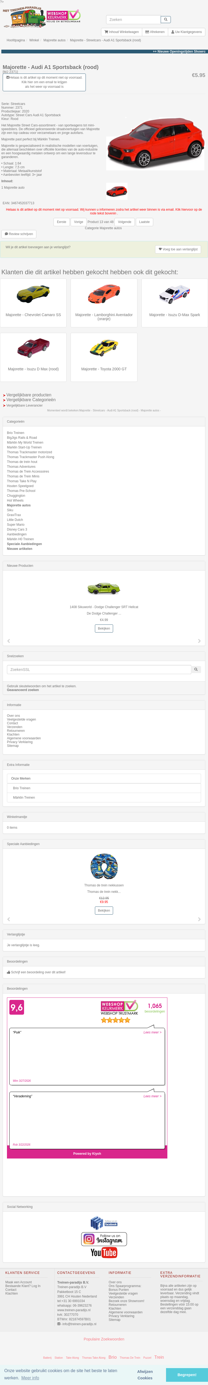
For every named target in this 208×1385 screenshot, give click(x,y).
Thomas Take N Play (22, 481)
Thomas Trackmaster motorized (29, 452)
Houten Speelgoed (20, 486)
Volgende (124, 222)
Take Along (72, 1357)
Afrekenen (154, 32)
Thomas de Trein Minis (23, 476)
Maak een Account (18, 1282)
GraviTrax (14, 515)
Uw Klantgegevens (186, 32)
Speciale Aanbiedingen (24, 544)
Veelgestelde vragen (21, 719)
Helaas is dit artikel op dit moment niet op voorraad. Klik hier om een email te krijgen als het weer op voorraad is (44, 82)
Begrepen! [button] (187, 1375)
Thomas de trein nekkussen (104, 885)
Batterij (47, 1357)
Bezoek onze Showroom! (126, 1301)
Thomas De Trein (130, 1357)
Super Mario (15, 525)
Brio (113, 1357)
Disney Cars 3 (17, 529)
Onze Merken (20, 778)
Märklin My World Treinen (25, 442)
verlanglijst (178, 249)
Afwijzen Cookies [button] (145, 1374)
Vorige (78, 222)
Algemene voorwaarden (24, 738)
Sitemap (13, 746)
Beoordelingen (17, 961)
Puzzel (147, 1357)
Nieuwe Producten (20, 566)
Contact (12, 723)
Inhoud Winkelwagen (122, 32)
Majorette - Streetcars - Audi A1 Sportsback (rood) (105, 40)
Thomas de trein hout (22, 462)
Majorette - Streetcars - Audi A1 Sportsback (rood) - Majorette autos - (120, 410)
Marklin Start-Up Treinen (24, 447)
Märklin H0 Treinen (20, 539)
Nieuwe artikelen (19, 549)
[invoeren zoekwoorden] (133, 19)
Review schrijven (19, 234)
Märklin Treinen (24, 797)
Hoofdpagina (16, 40)
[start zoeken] (166, 19)
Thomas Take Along (94, 1357)
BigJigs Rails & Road (22, 438)
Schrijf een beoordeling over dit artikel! (38, 972)
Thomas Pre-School (21, 491)
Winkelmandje (17, 817)
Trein (159, 1357)
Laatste (144, 222)
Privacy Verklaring (20, 742)
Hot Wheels (15, 500)
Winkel (34, 40)
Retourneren (16, 731)
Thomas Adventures (21, 467)
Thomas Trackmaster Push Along (30, 457)
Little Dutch (15, 520)
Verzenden (14, 727)
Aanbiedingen (16, 534)
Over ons (13, 716)
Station (59, 1357)
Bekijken (104, 628)
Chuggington (16, 496)
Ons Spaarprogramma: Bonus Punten (125, 1288)
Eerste (61, 222)
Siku (10, 510)
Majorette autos (54, 40)
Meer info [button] (30, 1378)
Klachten (13, 734)
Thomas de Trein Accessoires (28, 471)
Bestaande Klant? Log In (22, 1286)
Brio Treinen (15, 433)
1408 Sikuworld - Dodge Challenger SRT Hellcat (104, 607)
